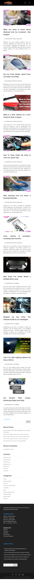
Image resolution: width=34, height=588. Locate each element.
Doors (4, 490)
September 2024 (7, 464)
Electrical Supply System (8, 492)
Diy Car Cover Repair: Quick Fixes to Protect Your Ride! (15, 434)
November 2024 (7, 459)
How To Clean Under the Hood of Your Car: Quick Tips (15, 438)
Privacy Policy (6, 534)
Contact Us (5, 531)
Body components (17, 38)
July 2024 (5, 468)
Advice (4, 479)
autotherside (9, 38)
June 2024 (5, 470)
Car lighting (16, 283)
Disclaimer (5, 532)
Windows (5, 498)
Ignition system (6, 496)
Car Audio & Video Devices (9, 485)
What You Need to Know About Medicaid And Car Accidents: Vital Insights (17, 32)
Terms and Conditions (8, 536)
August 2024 (6, 466)
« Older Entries (6, 419)
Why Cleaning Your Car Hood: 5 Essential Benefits (14, 440)
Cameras (5, 483)
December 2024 (7, 457)
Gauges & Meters (7, 494)
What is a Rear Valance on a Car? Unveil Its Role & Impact (16, 436)
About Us (5, 529)
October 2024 (6, 462)
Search (28, 421)
